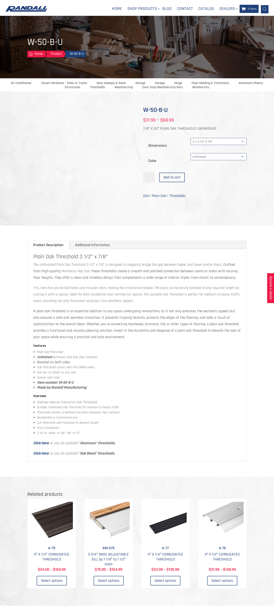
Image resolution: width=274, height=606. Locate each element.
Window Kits (200, 87)
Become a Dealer (270, 288)
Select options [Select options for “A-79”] (52, 581)
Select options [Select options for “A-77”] (165, 581)
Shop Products (142, 9)
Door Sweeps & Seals (111, 83)
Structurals (72, 87)
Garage (140, 83)
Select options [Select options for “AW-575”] (108, 581)
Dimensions (157, 145)
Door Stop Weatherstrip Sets (163, 87)
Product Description (48, 245)
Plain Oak (159, 196)
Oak (146, 196)
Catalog (206, 9)
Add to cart (172, 177)
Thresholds (97, 87)
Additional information (92, 245)
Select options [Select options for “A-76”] (222, 581)
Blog (167, 9)
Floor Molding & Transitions (210, 83)
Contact (185, 9)
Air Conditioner (21, 83)
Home (117, 9)
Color (152, 161)
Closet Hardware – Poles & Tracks (64, 83)
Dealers (227, 9)
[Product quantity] (149, 177)
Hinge (178, 83)
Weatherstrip (124, 87)
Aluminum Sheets (251, 83)
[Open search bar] (265, 9)
